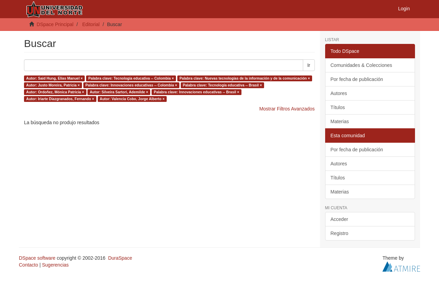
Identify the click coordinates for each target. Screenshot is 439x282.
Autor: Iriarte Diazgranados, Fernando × (60, 99)
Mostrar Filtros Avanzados (287, 108)
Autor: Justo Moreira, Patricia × (53, 85)
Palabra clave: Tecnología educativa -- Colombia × (131, 78)
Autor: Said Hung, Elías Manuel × (54, 78)
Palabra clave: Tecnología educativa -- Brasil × (222, 85)
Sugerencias (55, 265)
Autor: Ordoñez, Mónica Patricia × (55, 92)
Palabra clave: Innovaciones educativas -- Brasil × (196, 92)
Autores (339, 93)
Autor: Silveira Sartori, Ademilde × (119, 92)
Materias (340, 121)
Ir (308, 65)
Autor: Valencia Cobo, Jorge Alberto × (132, 99)
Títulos (338, 107)
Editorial (91, 24)
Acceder (339, 219)
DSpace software (37, 258)
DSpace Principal (55, 24)
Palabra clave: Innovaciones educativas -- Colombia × (131, 85)
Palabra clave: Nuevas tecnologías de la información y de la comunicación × (244, 78)
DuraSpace (120, 258)
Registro (339, 233)
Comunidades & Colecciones (361, 65)
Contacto (28, 265)
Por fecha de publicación (357, 79)
